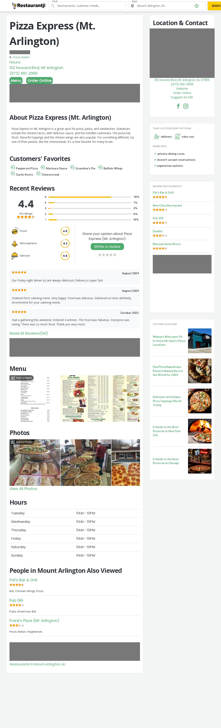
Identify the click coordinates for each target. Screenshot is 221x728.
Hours (14, 62)
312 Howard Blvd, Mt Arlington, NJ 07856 (182, 80)
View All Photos (23, 488)
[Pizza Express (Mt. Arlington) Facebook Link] (178, 106)
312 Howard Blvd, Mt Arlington (36, 67)
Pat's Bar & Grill (23, 580)
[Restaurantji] (29, 6)
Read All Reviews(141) (28, 333)
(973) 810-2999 (23, 73)
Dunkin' (158, 231)
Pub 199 (16, 600)
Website (182, 89)
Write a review (107, 246)
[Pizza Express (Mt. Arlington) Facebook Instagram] (185, 106)
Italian (26, 57)
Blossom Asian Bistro (167, 244)
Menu (16, 80)
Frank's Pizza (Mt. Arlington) (34, 620)
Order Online (39, 80)
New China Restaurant (167, 205)
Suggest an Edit (182, 97)
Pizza (16, 57)
